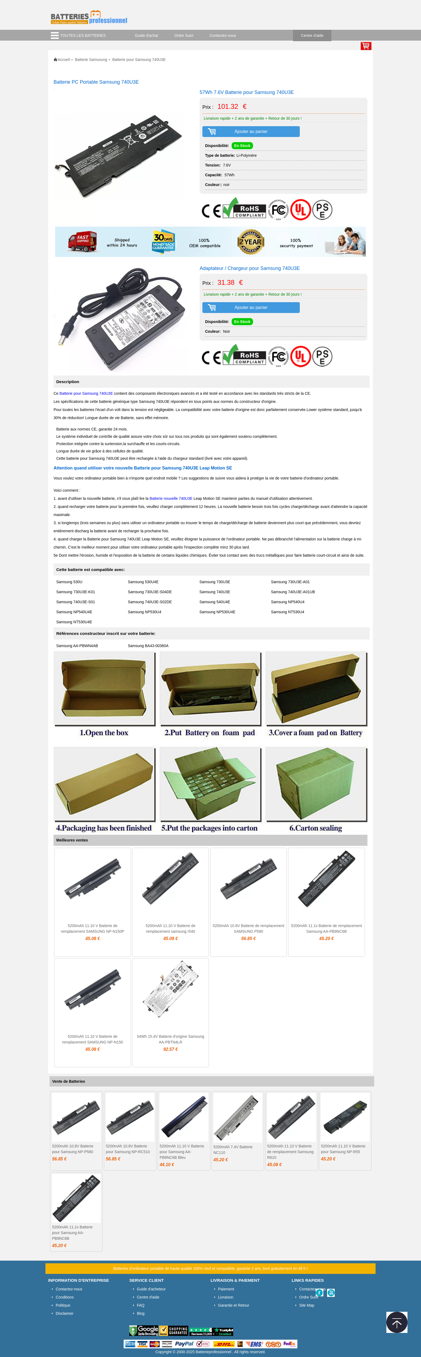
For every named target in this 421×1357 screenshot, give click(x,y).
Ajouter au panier (251, 131)
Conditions (65, 1297)
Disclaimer (64, 1313)
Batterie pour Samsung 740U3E (86, 393)
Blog (140, 1313)
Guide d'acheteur (151, 1289)
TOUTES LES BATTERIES (83, 35)
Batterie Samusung (91, 59)
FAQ (140, 1305)
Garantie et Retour (233, 1305)
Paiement (226, 1289)
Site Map (306, 1305)
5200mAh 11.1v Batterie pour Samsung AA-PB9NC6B (72, 1233)
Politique (63, 1305)
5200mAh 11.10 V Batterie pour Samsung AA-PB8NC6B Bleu (182, 1152)
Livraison (225, 1297)
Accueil (64, 59)
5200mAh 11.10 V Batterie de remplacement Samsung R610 (290, 1152)
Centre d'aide (312, 35)
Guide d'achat (146, 35)
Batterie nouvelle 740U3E (171, 498)
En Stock (242, 145)
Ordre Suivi (184, 35)
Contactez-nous (223, 35)
